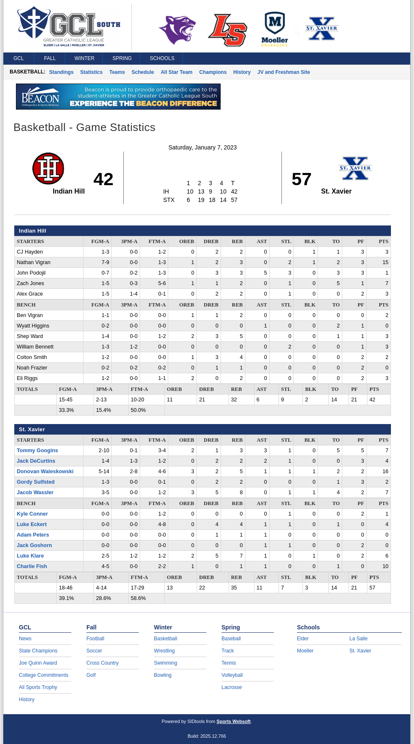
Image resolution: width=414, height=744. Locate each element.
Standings (61, 72)
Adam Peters (33, 535)
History (241, 72)
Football (95, 639)
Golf (91, 675)
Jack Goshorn (34, 545)
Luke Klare (30, 556)
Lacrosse (231, 687)
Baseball (231, 639)
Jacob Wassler (35, 492)
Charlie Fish (32, 566)
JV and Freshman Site (284, 72)
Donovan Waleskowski (45, 471)
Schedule (143, 72)
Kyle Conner (32, 514)
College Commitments (43, 675)
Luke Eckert (32, 524)
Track (227, 651)
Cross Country (102, 663)
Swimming (165, 663)
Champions (213, 72)
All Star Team (177, 72)
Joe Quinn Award (38, 663)
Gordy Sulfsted (36, 482)
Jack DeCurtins (36, 461)
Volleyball (232, 675)
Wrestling (164, 651)
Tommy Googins (37, 450)
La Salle (358, 639)
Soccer (94, 651)
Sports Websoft (233, 721)
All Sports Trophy (38, 687)
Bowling (163, 675)
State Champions (38, 651)
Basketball (165, 639)
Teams (117, 72)
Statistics (91, 72)
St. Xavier (360, 651)
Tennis (228, 663)
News (25, 639)
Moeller (305, 651)
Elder (303, 639)
